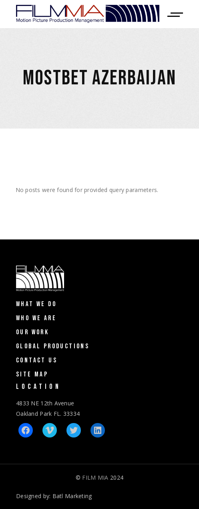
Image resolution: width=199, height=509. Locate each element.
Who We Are (36, 318)
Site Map (32, 374)
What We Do (36, 304)
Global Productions (52, 346)
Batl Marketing (72, 496)
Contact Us (36, 360)
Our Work (32, 332)
